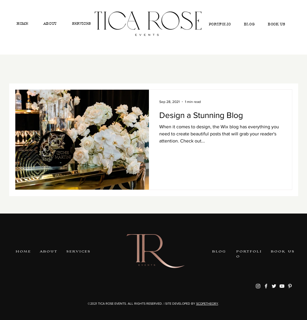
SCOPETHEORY (207, 303)
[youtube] (282, 286)
